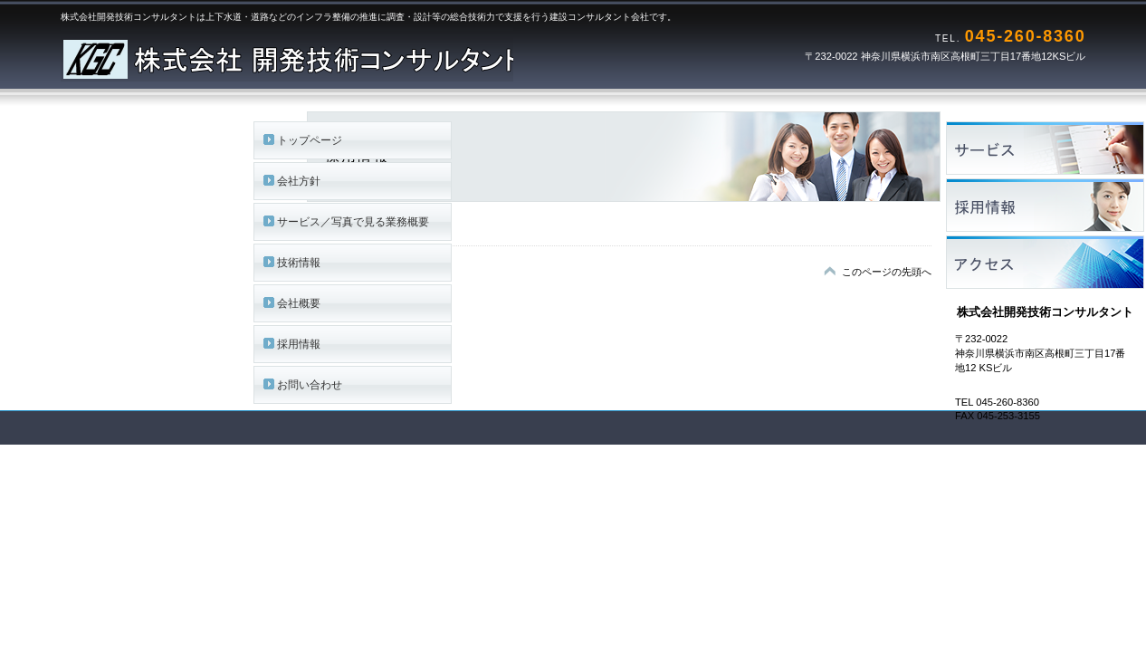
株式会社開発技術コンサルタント (287, 54)
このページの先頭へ (886, 271)
